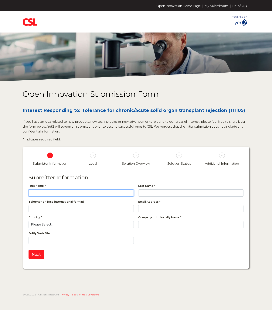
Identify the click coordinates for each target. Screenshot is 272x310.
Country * (35, 217)
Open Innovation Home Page (178, 6)
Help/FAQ (239, 6)
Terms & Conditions (88, 294)
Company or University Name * (159, 217)
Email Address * (149, 201)
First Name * (37, 186)
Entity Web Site (39, 233)
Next (36, 254)
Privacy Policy (68, 294)
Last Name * (146, 186)
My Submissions (216, 6)
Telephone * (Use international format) (56, 201)
